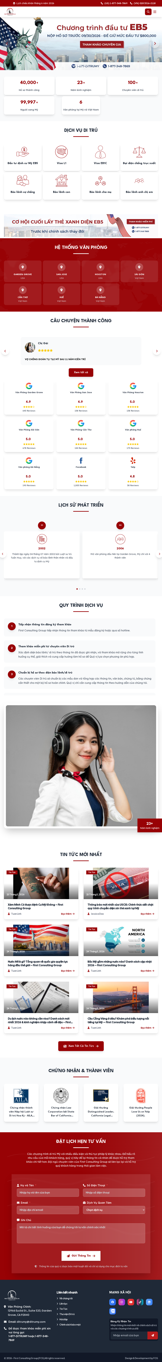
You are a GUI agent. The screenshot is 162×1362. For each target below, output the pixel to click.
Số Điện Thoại (95, 1185)
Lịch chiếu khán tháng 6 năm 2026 (44, 3)
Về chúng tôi (64, 1298)
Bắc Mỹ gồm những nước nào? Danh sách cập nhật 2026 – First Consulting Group (120, 963)
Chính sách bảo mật (69, 1324)
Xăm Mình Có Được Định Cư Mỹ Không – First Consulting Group (35, 906)
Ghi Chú (24, 1220)
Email (23, 1202)
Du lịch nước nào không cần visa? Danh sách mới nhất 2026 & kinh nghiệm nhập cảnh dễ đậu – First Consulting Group (39, 1020)
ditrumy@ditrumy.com (31, 1322)
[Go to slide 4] (85, 589)
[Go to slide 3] (82, 589)
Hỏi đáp (62, 1319)
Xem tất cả (81, 372)
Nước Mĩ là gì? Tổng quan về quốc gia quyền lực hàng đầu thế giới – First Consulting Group (38, 963)
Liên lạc (62, 1303)
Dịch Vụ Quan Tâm (97, 1202)
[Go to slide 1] (77, 589)
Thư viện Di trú (65, 1314)
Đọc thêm (67, 913)
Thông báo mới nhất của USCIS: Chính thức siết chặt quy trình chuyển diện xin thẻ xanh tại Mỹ (120, 906)
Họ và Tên (26, 1185)
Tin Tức (62, 1308)
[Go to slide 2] (79, 589)
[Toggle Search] (148, 12)
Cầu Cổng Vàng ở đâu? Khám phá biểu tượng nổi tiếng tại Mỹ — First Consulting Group (118, 1020)
